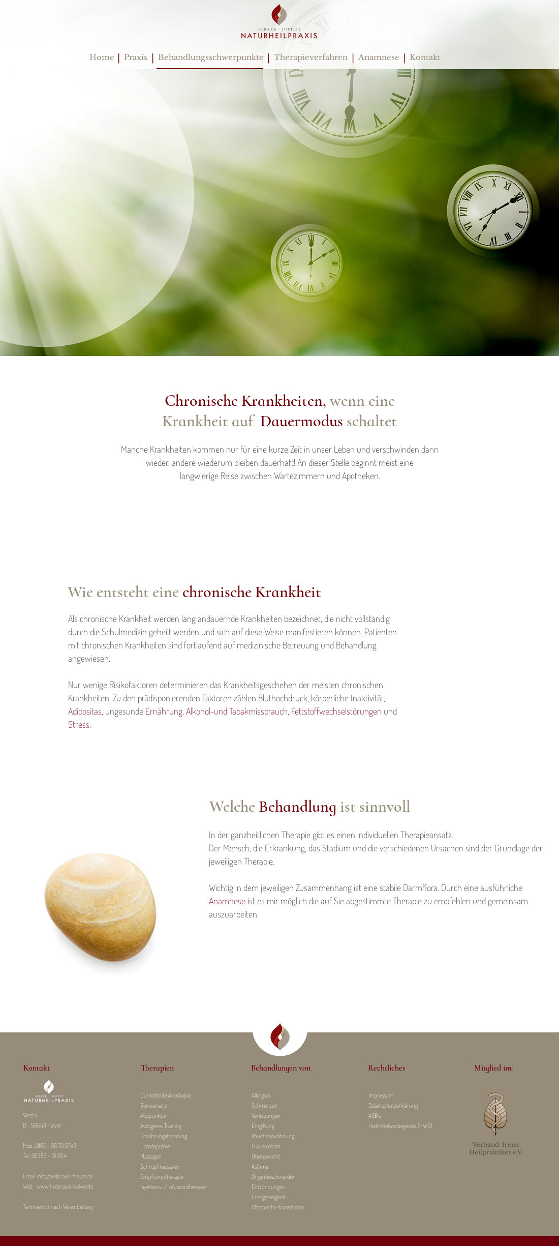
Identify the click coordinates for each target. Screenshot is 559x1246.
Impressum (380, 1095)
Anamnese (378, 57)
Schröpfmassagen (160, 1166)
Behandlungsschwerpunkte (209, 57)
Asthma (260, 1166)
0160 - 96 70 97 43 (56, 1145)
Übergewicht (266, 1156)
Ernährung (162, 711)
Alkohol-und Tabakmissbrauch (237, 711)
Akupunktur (153, 1115)
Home (101, 57)
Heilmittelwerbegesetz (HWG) (400, 1126)
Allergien (261, 1095)
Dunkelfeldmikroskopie (165, 1095)
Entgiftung (263, 1126)
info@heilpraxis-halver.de (64, 1176)
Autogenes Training (160, 1126)
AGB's (374, 1115)
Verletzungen (266, 1115)
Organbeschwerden (274, 1176)
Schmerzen (264, 1105)
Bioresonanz (153, 1105)
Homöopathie (155, 1146)
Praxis (135, 57)
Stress (78, 724)
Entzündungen (268, 1187)
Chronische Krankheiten (278, 1207)
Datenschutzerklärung (393, 1105)
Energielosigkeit (268, 1197)
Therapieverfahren (311, 57)
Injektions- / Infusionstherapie (173, 1187)
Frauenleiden (266, 1146)
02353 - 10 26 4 (49, 1156)
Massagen (151, 1156)
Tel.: (27, 1156)
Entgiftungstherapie (161, 1176)
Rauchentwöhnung (273, 1136)
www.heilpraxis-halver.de (65, 1186)
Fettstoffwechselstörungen (336, 711)
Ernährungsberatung (163, 1136)
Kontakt (425, 57)
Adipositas (85, 711)
